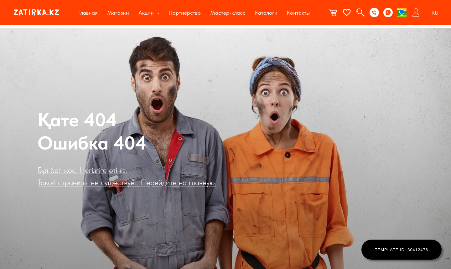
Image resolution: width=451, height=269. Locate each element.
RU (434, 12)
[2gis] (402, 12)
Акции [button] (146, 12)
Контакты (298, 12)
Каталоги (266, 12)
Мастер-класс (228, 12)
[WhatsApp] (388, 12)
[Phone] (374, 12)
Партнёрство (184, 12)
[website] (333, 12)
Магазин (118, 12)
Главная (88, 12)
